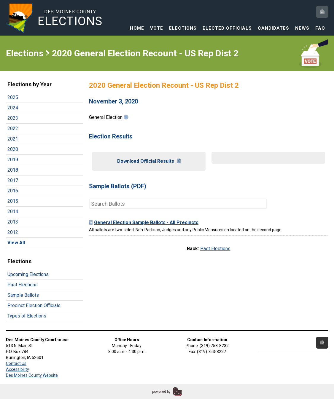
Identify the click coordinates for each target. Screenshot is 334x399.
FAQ (320, 28)
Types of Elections (26, 316)
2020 (12, 149)
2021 (12, 139)
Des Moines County (70, 18)
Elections (183, 28)
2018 (12, 170)
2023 (12, 118)
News (302, 28)
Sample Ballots (23, 295)
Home (137, 28)
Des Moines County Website (32, 375)
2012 (12, 232)
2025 (12, 97)
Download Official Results (149, 161)
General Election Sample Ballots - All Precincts (143, 222)
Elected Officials (227, 28)
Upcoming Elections (28, 274)
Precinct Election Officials (34, 305)
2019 (12, 159)
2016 (12, 191)
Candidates (273, 28)
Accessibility (17, 369)
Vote (156, 28)
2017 (12, 180)
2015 (12, 201)
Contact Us (16, 363)
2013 (12, 222)
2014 (12, 211)
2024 (12, 108)
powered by (161, 392)
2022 (12, 128)
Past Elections (22, 285)
